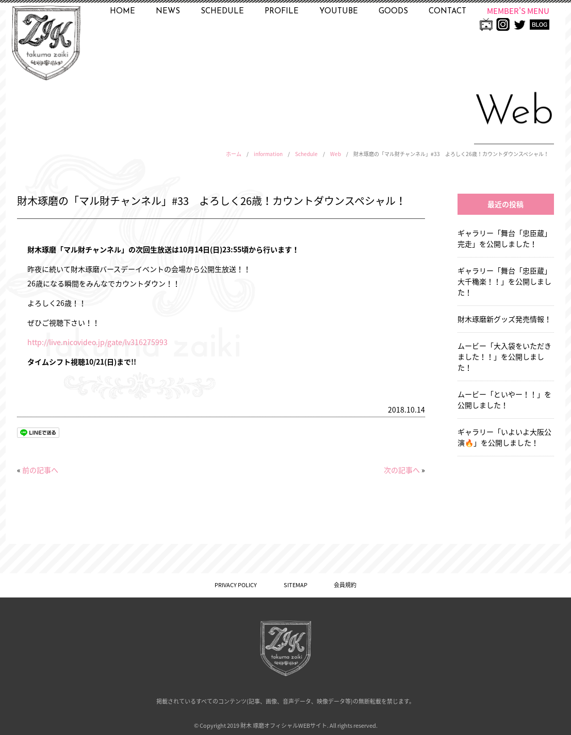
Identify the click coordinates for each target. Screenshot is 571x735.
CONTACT (447, 11)
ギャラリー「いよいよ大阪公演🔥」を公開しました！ (504, 437)
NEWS (168, 11)
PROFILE (282, 11)
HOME (122, 11)
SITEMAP (295, 584)
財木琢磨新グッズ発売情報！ (504, 319)
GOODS (393, 11)
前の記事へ (40, 470)
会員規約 (345, 584)
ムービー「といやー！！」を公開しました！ (504, 399)
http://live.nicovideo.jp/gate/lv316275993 (97, 342)
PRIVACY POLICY (236, 584)
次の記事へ (402, 470)
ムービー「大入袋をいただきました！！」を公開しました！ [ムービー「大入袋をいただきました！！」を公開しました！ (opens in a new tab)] (504, 356)
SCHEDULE (222, 11)
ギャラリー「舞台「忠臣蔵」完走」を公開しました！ (504, 238)
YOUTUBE (338, 11)
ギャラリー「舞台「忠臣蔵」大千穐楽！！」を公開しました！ (504, 281)
